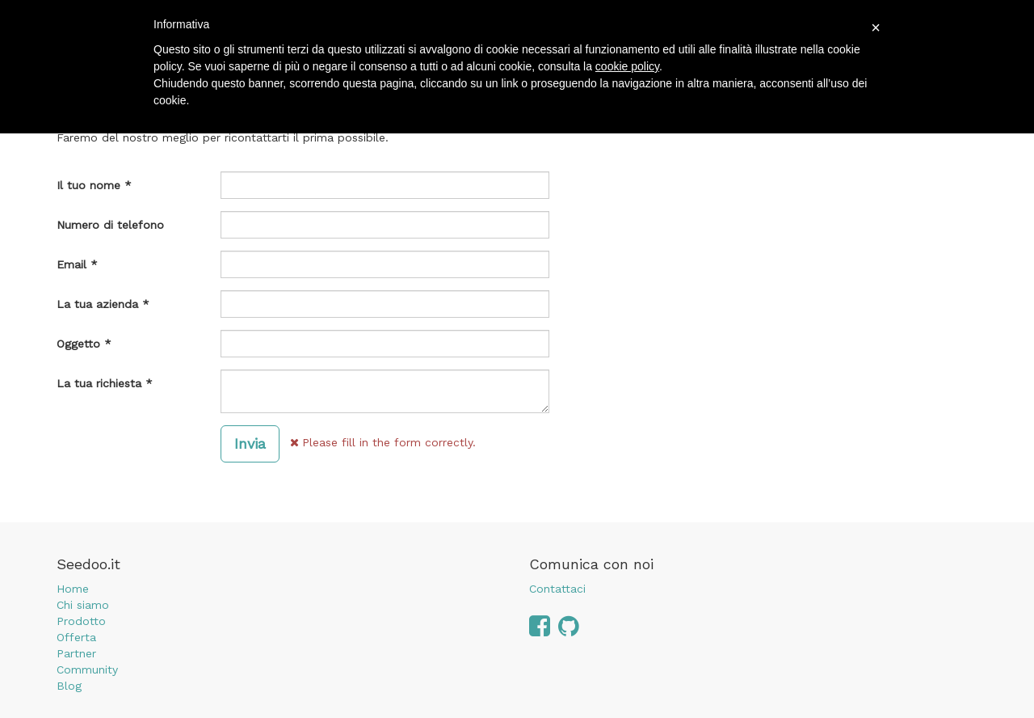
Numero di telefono (110, 224)
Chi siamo (83, 604)
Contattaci (557, 588)
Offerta (76, 637)
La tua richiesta (99, 383)
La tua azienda (97, 304)
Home (73, 588)
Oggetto (78, 343)
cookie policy (627, 66)
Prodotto (81, 621)
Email (71, 264)
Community (87, 669)
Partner (76, 653)
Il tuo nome (88, 185)
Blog (69, 685)
